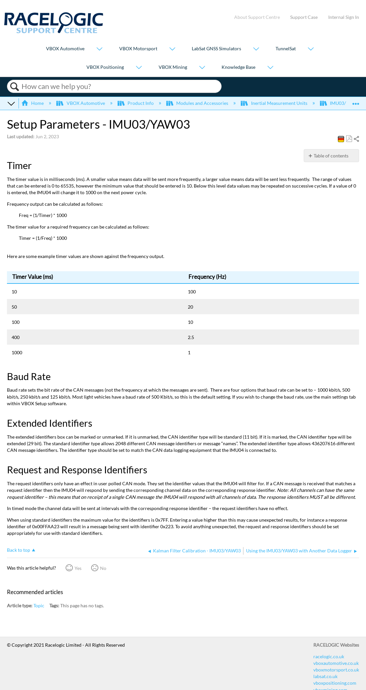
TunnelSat (286, 49)
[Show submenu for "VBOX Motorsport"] (172, 49)
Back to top (18, 550)
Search (14, 86)
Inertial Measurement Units (274, 103)
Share (356, 139)
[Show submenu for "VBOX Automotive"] (99, 49)
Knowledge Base (238, 67)
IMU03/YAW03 (341, 103)
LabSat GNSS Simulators (216, 49)
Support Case (304, 17)
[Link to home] (53, 31)
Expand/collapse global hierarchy (11, 103)
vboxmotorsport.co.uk (336, 669)
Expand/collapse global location (355, 101)
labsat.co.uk (325, 676)
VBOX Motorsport (138, 49)
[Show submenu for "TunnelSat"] (311, 49)
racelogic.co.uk (328, 656)
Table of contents (331, 155)
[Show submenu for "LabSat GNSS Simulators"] (256, 49)
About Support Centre (257, 17)
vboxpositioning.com (334, 683)
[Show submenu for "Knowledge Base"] (270, 67)
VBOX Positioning (105, 67)
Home (33, 103)
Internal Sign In (343, 17)
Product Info (136, 103)
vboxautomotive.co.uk (336, 663)
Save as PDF (349, 138)
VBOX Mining (173, 67)
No (103, 568)
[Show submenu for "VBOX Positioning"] (139, 67)
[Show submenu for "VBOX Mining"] (202, 67)
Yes (78, 568)
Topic (38, 605)
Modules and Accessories (197, 103)
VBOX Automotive (65, 49)
